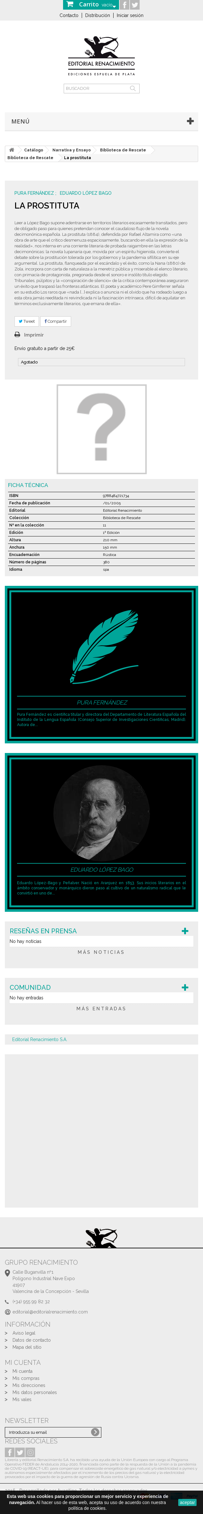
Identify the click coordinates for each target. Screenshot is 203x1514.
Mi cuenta (22, 1371)
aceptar (187, 1502)
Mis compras (26, 1378)
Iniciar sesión (130, 15)
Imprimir (34, 335)
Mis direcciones (29, 1385)
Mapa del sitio (27, 1347)
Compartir (55, 321)
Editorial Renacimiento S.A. (39, 1039)
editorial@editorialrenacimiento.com (50, 1311)
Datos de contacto (32, 1340)
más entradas (102, 1008)
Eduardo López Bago (86, 193)
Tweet (27, 321)
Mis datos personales (35, 1392)
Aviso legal (24, 1333)
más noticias (101, 952)
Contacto (69, 15)
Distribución (97, 15)
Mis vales (22, 1399)
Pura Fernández (34, 193)
